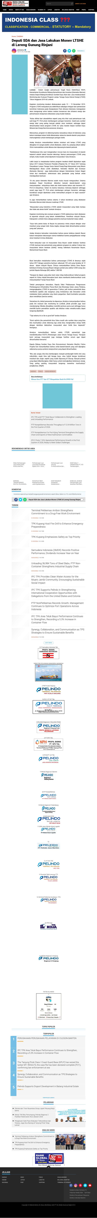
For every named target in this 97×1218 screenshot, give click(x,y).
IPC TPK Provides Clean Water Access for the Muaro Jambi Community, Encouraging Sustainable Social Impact (56, 580)
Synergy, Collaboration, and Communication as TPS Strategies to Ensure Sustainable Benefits (57, 631)
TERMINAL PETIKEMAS (64, 1182)
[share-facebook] (65, 51)
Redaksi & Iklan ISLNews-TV (78, 1190)
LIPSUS (50, 10)
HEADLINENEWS (31, 10)
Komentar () (81, 51)
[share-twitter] (69, 51)
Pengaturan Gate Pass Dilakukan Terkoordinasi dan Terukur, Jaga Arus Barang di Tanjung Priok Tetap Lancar (33, 1123)
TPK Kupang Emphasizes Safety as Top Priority (57, 537)
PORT (77, 10)
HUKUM (4, 1180)
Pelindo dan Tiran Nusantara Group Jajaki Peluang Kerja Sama (34, 1110)
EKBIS (22, 1177)
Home (4, 10)
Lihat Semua (48, 642)
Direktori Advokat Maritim (77, 1198)
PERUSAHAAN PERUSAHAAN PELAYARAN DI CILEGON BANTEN (50, 1038)
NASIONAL (5, 1182)
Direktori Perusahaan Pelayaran (79, 1195)
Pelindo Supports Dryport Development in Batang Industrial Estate (50, 1086)
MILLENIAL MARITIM (68, 10)
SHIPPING (91, 10)
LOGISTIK (57, 10)
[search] (60, 4)
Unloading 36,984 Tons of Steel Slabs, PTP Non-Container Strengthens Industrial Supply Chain (58, 565)
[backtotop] (49, 1168)
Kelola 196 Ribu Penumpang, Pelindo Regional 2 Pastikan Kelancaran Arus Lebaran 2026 (32, 1116)
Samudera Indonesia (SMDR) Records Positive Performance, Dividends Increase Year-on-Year (57, 552)
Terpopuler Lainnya (48, 1098)
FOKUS (41, 371)
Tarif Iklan (87, 1193)
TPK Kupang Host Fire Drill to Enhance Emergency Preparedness (52, 525)
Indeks (11, 10)
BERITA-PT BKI (19, 10)
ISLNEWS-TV (41, 10)
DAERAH (33, 371)
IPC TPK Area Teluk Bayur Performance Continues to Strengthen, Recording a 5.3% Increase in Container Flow (55, 620)
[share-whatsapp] (74, 51)
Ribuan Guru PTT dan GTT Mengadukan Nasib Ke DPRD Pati (52, 379)
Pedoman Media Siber (76, 1193)
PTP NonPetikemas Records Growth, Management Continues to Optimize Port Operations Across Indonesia (54, 607)
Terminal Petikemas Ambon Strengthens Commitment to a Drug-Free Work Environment (57, 512)
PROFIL (84, 10)
